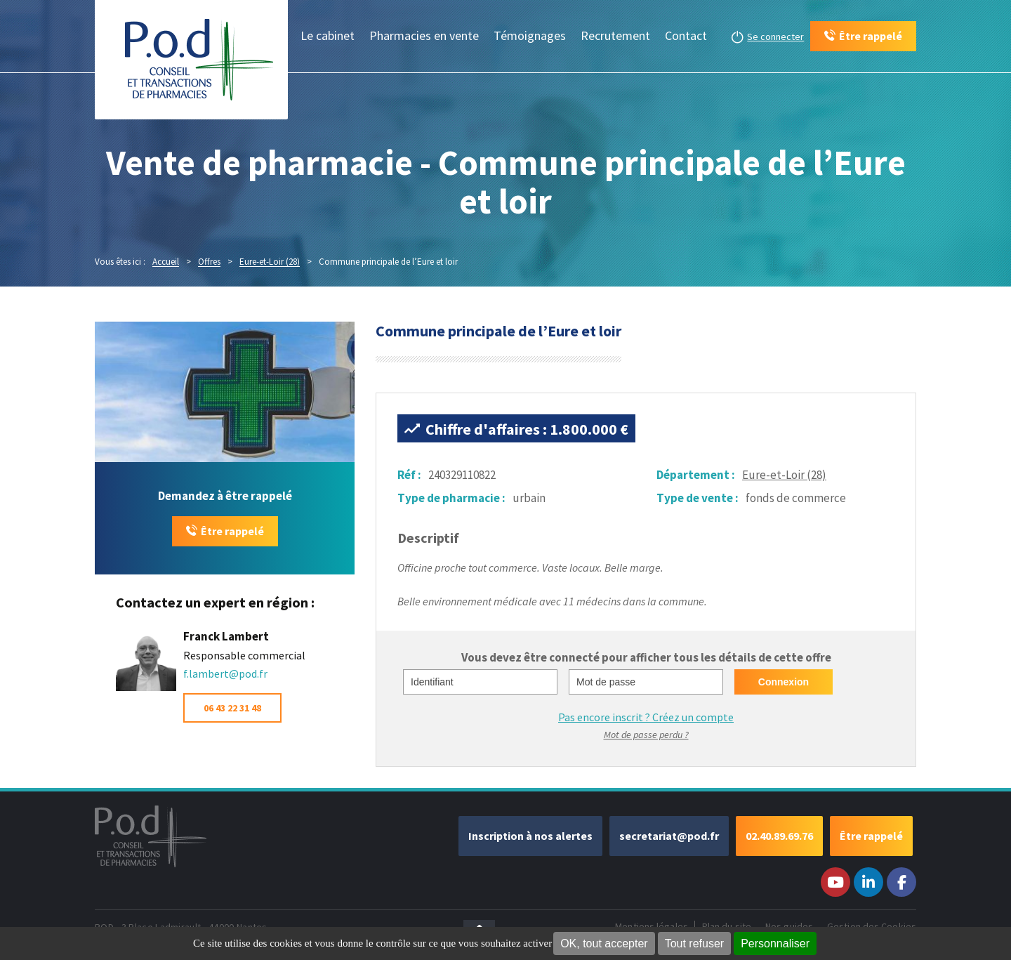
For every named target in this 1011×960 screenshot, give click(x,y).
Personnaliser (775, 943)
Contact (686, 35)
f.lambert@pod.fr (225, 673)
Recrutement (615, 35)
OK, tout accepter (604, 943)
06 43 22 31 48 (232, 708)
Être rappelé (232, 531)
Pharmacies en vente (424, 35)
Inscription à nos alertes (530, 836)
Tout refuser (694, 943)
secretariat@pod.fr (669, 836)
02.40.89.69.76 (779, 836)
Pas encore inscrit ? (646, 717)
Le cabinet (327, 35)
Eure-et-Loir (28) (784, 474)
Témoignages (530, 35)
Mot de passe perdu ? (646, 734)
